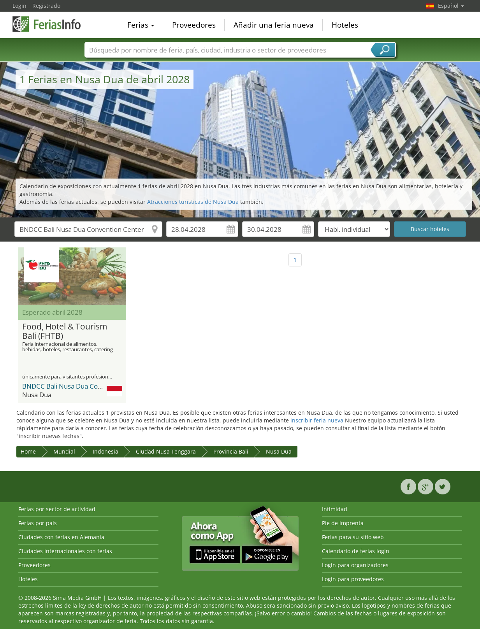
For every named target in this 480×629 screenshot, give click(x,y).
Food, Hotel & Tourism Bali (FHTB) (64, 331)
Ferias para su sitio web (353, 537)
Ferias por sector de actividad (56, 509)
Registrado (46, 5)
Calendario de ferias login (355, 551)
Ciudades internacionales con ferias (65, 551)
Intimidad (334, 509)
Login (19, 5)
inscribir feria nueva (316, 420)
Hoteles (345, 25)
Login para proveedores (353, 579)
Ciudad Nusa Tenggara (166, 451)
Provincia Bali (230, 451)
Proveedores (194, 25)
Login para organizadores (355, 565)
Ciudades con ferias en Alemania (61, 537)
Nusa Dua (279, 451)
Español (451, 5)
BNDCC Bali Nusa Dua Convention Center (84, 386)
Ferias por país (37, 523)
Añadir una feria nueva (274, 25)
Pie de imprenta (343, 523)
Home (28, 451)
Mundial (64, 451)
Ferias (140, 25)
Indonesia (105, 451)
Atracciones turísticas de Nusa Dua (193, 201)
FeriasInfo (51, 24)
